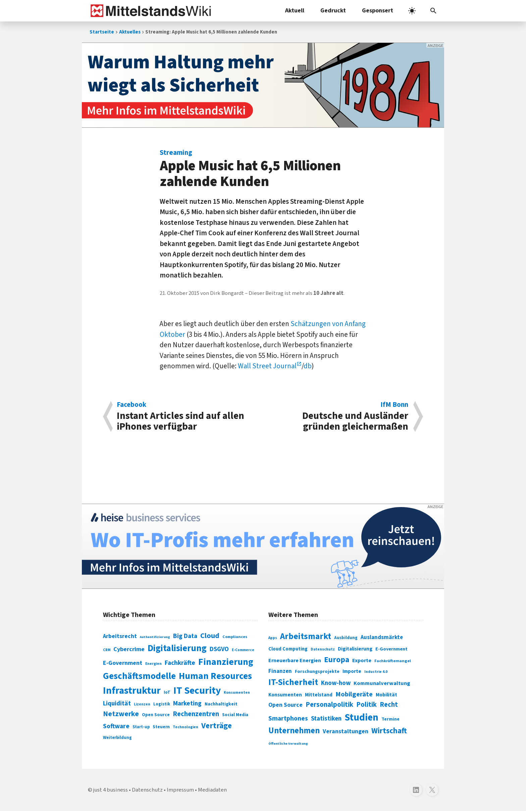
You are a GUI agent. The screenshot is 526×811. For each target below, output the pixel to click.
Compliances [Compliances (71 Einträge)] (234, 637)
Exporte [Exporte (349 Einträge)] (361, 660)
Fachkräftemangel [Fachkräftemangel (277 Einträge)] (392, 661)
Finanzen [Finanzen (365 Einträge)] (280, 671)
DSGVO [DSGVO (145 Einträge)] (219, 649)
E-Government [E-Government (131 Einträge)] (122, 663)
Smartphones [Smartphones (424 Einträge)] (288, 718)
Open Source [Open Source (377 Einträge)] (285, 705)
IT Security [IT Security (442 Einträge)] (197, 691)
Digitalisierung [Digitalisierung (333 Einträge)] (355, 648)
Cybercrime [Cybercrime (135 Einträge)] (129, 649)
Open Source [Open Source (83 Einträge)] (156, 714)
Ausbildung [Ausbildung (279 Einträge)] (346, 638)
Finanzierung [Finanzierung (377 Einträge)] (225, 662)
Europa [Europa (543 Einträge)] (336, 659)
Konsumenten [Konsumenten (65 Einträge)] (237, 692)
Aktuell (294, 10)
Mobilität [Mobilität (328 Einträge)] (386, 694)
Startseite (102, 32)
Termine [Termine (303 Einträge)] (390, 719)
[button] (433, 10)
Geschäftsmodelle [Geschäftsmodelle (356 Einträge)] (139, 676)
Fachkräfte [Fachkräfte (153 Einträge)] (180, 663)
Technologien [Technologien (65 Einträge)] (185, 727)
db (308, 366)
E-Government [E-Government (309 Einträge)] (391, 648)
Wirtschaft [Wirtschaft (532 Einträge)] (389, 730)
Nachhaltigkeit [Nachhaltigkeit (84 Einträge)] (221, 704)
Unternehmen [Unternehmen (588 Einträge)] (294, 731)
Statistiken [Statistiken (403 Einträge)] (326, 718)
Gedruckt (333, 10)
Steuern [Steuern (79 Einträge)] (161, 727)
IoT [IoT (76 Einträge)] (167, 692)
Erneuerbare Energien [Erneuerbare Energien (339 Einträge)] (294, 660)
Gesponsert (377, 10)
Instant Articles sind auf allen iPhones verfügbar (186, 416)
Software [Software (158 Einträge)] (116, 726)
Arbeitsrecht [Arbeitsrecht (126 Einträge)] (120, 636)
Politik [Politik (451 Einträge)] (366, 704)
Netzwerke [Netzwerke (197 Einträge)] (121, 714)
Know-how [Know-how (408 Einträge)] (336, 683)
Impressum (180, 790)
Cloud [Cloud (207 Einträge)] (209, 635)
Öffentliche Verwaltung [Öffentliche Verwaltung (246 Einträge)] (288, 743)
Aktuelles (130, 32)
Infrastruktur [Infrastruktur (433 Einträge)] (132, 691)
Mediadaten (212, 790)
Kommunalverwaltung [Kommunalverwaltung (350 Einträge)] (382, 683)
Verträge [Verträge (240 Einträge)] (216, 725)
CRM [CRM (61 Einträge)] (106, 649)
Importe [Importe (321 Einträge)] (352, 671)
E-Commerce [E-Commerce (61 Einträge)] (243, 649)
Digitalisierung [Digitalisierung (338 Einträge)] (177, 648)
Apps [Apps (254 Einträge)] (272, 637)
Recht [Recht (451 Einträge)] (389, 704)
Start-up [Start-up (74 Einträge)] (141, 727)
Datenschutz (147, 790)
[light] (412, 10)
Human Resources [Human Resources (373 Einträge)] (215, 676)
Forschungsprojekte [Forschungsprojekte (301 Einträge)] (317, 671)
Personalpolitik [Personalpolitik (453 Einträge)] (329, 704)
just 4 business (110, 790)
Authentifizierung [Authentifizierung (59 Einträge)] (155, 636)
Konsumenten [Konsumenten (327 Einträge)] (285, 694)
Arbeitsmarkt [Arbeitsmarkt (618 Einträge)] (305, 636)
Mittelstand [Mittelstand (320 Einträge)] (318, 694)
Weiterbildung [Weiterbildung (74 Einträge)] (117, 738)
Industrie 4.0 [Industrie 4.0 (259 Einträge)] (375, 671)
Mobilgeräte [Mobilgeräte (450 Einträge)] (354, 694)
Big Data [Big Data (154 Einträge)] (185, 636)
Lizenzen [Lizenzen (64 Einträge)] (142, 704)
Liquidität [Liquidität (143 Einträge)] (117, 703)
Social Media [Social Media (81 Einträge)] (235, 714)
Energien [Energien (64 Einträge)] (153, 663)
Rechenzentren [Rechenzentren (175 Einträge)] (196, 714)
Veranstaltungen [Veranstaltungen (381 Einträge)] (345, 731)
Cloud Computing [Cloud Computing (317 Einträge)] (288, 648)
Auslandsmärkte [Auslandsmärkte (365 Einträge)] (382, 637)
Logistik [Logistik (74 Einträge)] (161, 704)
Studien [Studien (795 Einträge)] (361, 717)
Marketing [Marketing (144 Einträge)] (187, 703)
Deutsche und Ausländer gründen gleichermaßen (339, 416)
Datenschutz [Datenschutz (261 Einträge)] (323, 649)
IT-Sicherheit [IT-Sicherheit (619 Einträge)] (293, 682)
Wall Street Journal (267, 366)
